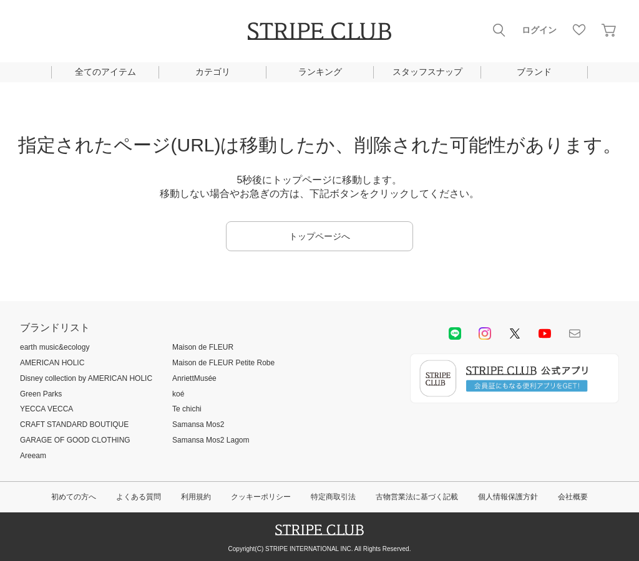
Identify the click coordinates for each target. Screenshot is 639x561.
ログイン (539, 30)
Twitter (514, 333)
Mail (574, 333)
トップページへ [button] (319, 236)
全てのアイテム (105, 72)
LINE (454, 333)
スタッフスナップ (427, 72)
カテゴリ (212, 72)
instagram (484, 333)
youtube (544, 333)
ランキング (320, 72)
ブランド (534, 72)
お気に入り (579, 29)
